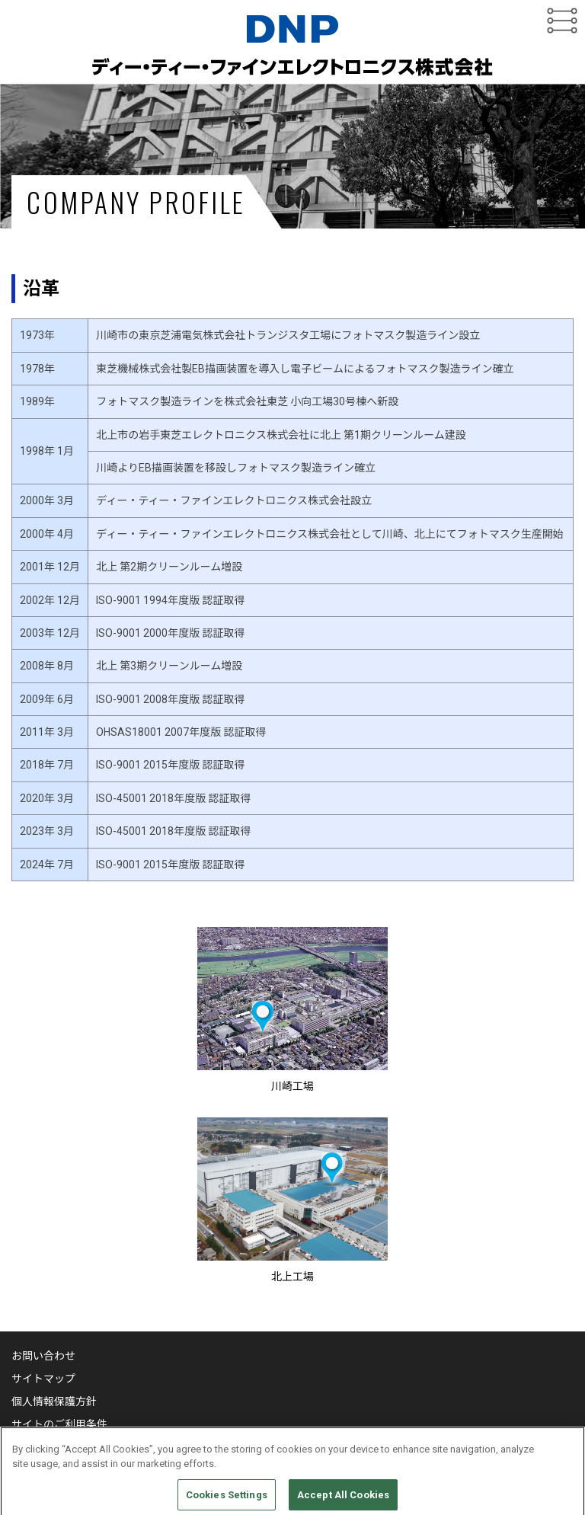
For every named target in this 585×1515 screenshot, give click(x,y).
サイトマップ (43, 1379)
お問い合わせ (43, 1356)
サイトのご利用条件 (59, 1424)
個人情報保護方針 (54, 1401)
